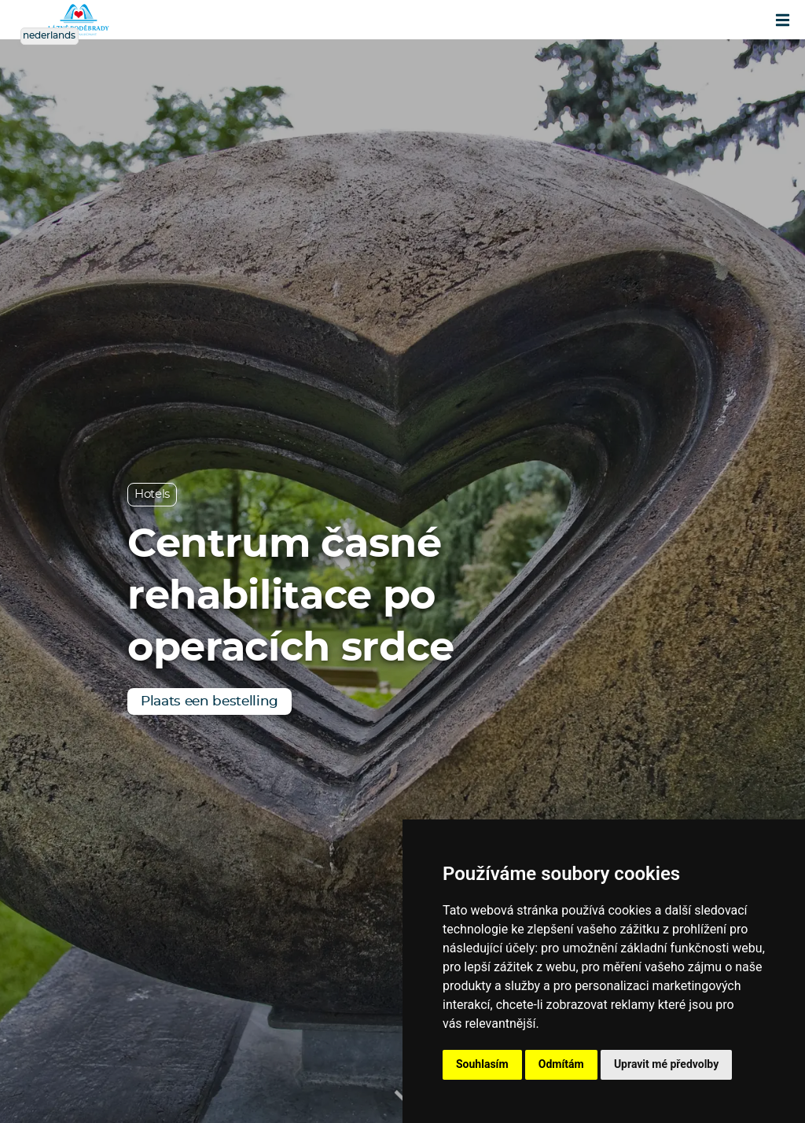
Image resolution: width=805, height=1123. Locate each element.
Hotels (152, 494)
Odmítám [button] (561, 1064)
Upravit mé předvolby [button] (666, 1064)
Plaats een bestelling (209, 701)
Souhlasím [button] (482, 1064)
